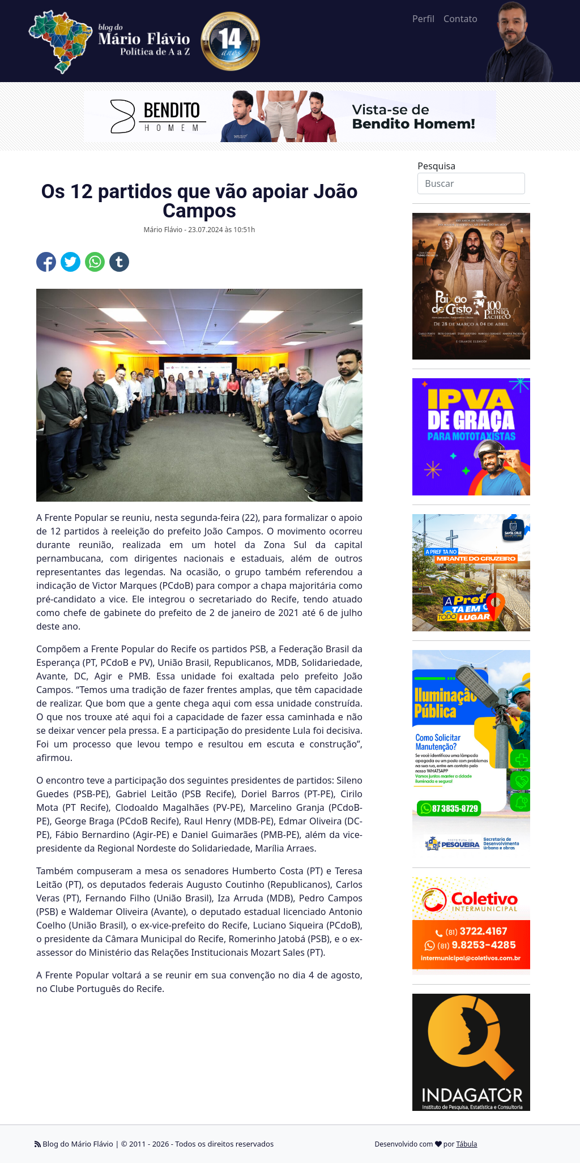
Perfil (423, 18)
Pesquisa (436, 166)
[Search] (470, 183)
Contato (460, 18)
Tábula (467, 1144)
